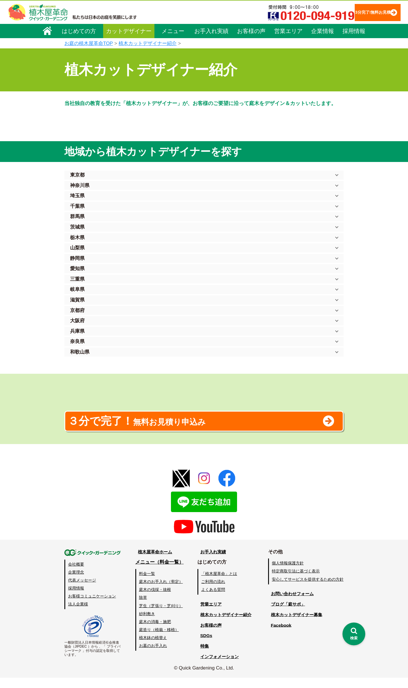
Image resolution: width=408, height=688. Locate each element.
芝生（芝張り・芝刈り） (160, 615)
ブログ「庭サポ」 (287, 614)
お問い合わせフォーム (292, 603)
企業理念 (76, 582)
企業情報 (322, 30)
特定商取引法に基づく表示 (296, 581)
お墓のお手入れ (152, 656)
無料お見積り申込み (185, 428)
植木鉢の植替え (152, 648)
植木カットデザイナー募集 (297, 624)
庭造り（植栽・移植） (158, 639)
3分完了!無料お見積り (361, 12)
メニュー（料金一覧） (159, 572)
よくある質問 (212, 599)
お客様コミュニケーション (92, 606)
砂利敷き (146, 623)
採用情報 (353, 30)
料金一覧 (146, 584)
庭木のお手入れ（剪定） (160, 592)
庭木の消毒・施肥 (154, 631)
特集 (201, 656)
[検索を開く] (353, 634)
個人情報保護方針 (288, 573)
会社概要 (76, 574)
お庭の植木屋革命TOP (88, 43)
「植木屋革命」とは (218, 584)
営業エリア (288, 30)
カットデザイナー (129, 30)
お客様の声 (251, 30)
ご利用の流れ (212, 592)
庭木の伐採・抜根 (154, 599)
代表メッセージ (82, 590)
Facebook (279, 635)
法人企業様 (78, 614)
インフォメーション (218, 666)
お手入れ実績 (211, 30)
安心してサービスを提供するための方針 (308, 589)
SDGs (203, 645)
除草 (142, 607)
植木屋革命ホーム (154, 561)
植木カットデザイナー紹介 (148, 43)
